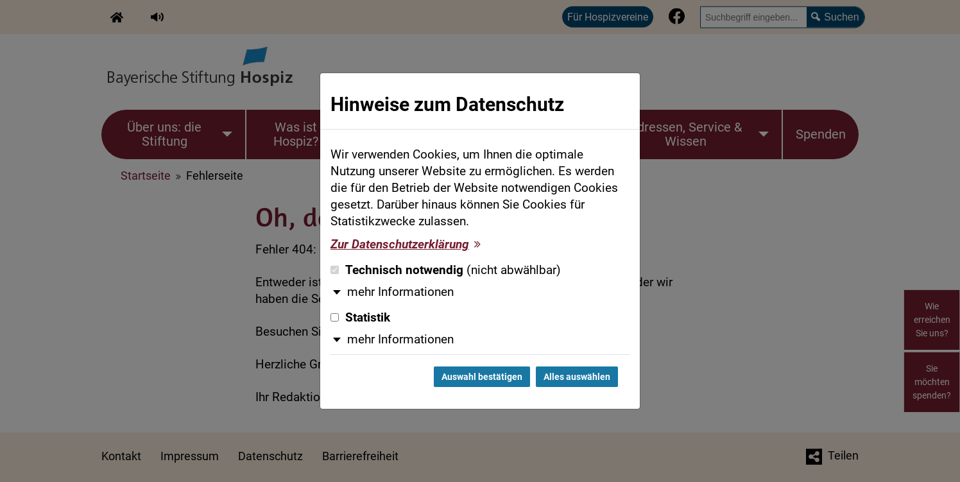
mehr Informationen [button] (400, 292)
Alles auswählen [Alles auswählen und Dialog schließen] (577, 377)
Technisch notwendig (445, 270)
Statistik (360, 318)
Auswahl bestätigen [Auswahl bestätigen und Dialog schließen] (481, 377)
